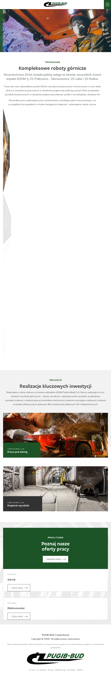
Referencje (60, 670)
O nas (32, 670)
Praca (51, 670)
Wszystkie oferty (56, 559)
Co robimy (41, 670)
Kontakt (71, 670)
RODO (80, 670)
